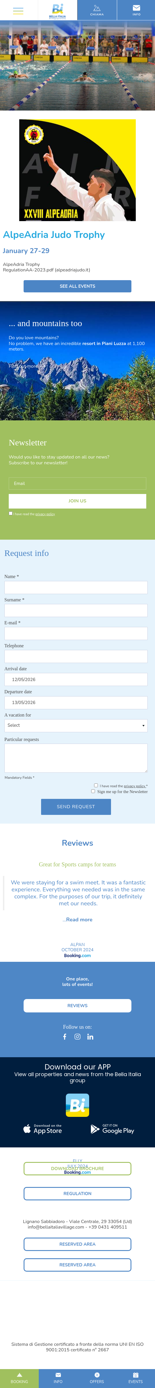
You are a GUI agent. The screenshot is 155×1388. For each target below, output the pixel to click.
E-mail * (12, 622)
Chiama (97, 10)
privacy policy (45, 514)
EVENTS (135, 1378)
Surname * (14, 599)
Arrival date (15, 668)
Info (137, 10)
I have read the (34, 514)
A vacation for (17, 714)
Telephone (14, 645)
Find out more (27, 366)
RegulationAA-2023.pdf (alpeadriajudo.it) (46, 270)
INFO (58, 1378)
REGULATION (77, 1194)
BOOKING (19, 1378)
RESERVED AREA (77, 1244)
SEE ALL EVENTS (77, 286)
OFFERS (97, 1378)
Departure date (18, 691)
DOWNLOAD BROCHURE (77, 1169)
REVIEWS (77, 1006)
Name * (11, 576)
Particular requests (21, 739)
